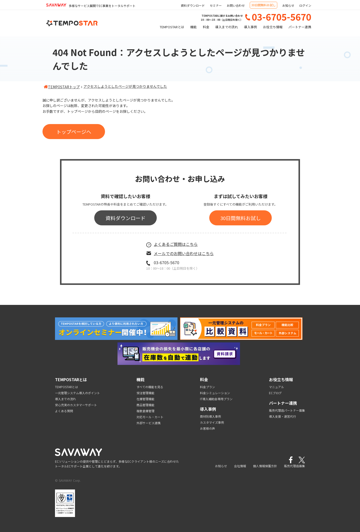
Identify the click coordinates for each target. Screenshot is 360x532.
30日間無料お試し (263, 5)
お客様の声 (207, 428)
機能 (193, 27)
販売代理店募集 (294, 466)
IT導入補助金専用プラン (216, 399)
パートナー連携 (299, 27)
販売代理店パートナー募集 (287, 410)
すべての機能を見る (149, 387)
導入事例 (250, 27)
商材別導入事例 (210, 416)
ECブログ (275, 393)
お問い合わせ (236, 5)
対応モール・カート (150, 417)
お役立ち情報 (272, 27)
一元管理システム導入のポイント (77, 393)
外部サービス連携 (148, 423)
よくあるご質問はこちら (172, 244)
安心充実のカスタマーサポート (76, 405)
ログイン (305, 5)
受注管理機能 (145, 393)
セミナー (216, 5)
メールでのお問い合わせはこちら (180, 253)
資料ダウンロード (193, 5)
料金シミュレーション (215, 393)
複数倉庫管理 (145, 411)
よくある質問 (64, 411)
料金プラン (207, 387)
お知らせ (288, 5)
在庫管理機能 (145, 399)
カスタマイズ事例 (212, 422)
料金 (206, 27)
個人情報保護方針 (265, 466)
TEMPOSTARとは (172, 27)
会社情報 (240, 466)
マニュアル (276, 387)
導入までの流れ (226, 27)
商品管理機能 (145, 405)
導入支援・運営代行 (282, 416)
